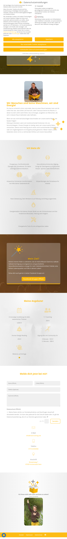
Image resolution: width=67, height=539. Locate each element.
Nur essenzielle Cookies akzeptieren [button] (33, 44)
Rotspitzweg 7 (33, 462)
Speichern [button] (49, 39)
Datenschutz (38, 535)
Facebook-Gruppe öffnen (33, 279)
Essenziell (39, 6)
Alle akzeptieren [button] (17, 39)
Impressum (29, 535)
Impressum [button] (42, 53)
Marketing (40, 17)
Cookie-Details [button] (25, 53)
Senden (55, 421)
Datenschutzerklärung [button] (34, 53)
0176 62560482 (33, 449)
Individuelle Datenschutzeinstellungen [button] (33, 49)
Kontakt (21, 535)
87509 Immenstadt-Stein (34, 464)
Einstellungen (16, 33)
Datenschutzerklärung (9, 32)
